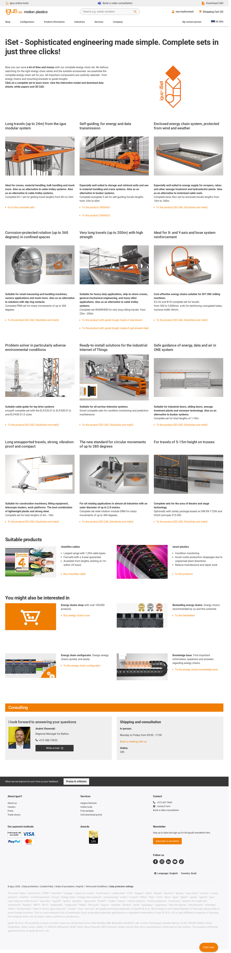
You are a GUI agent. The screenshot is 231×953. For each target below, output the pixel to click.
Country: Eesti (189, 873)
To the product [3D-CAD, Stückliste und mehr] (181, 320)
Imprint (79, 886)
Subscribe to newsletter (167, 841)
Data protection (30, 886)
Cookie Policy (46, 886)
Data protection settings (121, 886)
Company (118, 22)
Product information (54, 22)
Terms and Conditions (96, 886)
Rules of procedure (64, 886)
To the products (184, 574)
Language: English (166, 873)
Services (99, 22)
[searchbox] (107, 11)
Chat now (208, 947)
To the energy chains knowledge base (196, 669)
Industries (79, 22)
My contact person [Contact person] (191, 22)
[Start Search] (135, 12)
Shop (7, 22)
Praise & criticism (76, 781)
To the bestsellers (185, 615)
